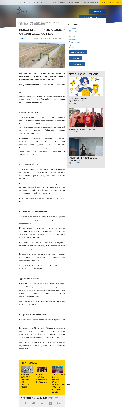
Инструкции (75, 58)
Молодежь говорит (78, 52)
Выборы (58, 38)
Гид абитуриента (77, 64)
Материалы (35, 22)
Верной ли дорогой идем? (82, 129)
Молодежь (73, 39)
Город (71, 45)
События (36, 38)
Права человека (75, 42)
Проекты (72, 34)
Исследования (90, 2)
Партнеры (74, 2)
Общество (44, 38)
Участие (51, 38)
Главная (22, 22)
